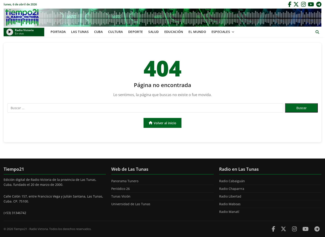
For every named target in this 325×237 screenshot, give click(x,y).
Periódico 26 (120, 188)
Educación (173, 32)
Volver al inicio (162, 123)
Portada (58, 32)
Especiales (220, 32)
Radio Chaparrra (231, 188)
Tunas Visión (120, 196)
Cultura (115, 32)
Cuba (98, 32)
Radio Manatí (229, 211)
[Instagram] (303, 4)
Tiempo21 (162, 18)
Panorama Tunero (124, 181)
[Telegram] (318, 4)
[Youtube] (305, 228)
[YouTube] (311, 4)
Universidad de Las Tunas (130, 204)
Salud (153, 32)
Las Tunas (80, 32)
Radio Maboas (230, 204)
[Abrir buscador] (317, 32)
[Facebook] (289, 4)
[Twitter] (296, 4)
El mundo (197, 32)
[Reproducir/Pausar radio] (9, 32)
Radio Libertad (230, 196)
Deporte (135, 32)
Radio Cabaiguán (232, 181)
